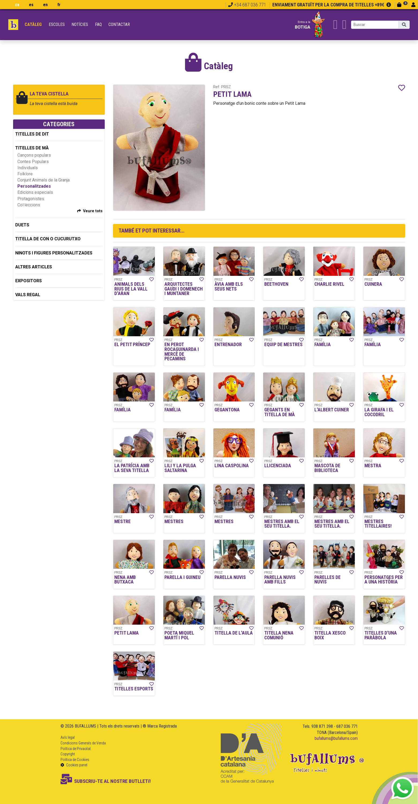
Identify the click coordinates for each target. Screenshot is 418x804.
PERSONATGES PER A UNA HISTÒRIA (383, 580)
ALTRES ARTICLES (33, 266)
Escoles (57, 24)
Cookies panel (74, 765)
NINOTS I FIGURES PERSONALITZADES (53, 253)
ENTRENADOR (228, 344)
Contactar (119, 24)
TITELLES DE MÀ (32, 147)
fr (59, 4)
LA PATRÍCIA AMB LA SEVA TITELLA (131, 468)
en (45, 4)
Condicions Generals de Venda (83, 743)
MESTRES (173, 521)
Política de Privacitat (76, 749)
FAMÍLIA (322, 344)
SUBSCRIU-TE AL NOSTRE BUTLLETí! (106, 781)
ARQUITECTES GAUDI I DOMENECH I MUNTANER (183, 288)
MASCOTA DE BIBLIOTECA (327, 468)
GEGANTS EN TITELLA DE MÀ (279, 412)
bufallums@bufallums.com (336, 738)
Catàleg (33, 24)
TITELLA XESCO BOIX (330, 635)
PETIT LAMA (126, 633)
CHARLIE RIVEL (329, 284)
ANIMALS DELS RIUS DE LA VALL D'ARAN (131, 288)
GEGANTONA (227, 409)
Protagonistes (30, 198)
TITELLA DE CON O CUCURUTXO (48, 238)
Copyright (68, 754)
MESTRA (372, 465)
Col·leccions (28, 204)
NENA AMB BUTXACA (125, 580)
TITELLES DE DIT (32, 134)
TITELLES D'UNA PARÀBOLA (380, 635)
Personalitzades (34, 186)
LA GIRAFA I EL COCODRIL (379, 412)
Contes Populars (33, 161)
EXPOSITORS (28, 280)
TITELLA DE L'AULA (233, 633)
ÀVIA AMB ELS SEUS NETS (228, 286)
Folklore (25, 173)
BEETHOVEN (276, 284)
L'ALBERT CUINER (331, 409)
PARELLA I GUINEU (182, 577)
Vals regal (27, 294)
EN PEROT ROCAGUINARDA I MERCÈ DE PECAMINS (181, 351)
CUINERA (373, 284)
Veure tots (93, 211)
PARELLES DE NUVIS (327, 580)
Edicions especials (35, 192)
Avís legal (68, 737)
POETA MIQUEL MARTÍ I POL (179, 635)
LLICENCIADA (277, 465)
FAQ (98, 24)
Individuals (27, 167)
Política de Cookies (75, 759)
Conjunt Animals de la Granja (43, 180)
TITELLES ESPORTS (133, 688)
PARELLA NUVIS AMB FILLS (280, 580)
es (31, 4)
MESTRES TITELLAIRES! (378, 524)
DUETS (22, 224)
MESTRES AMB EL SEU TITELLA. (281, 524)
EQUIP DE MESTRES (283, 344)
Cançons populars (34, 155)
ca (17, 4)
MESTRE (122, 521)
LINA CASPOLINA (231, 465)
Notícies (79, 24)
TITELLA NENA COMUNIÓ (278, 635)
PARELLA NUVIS (230, 577)
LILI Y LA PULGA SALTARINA (180, 468)
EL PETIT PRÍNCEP (132, 344)
